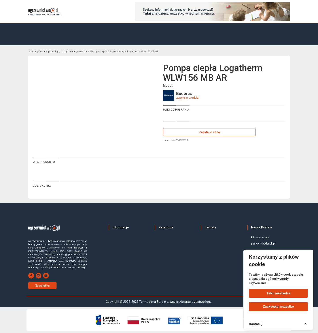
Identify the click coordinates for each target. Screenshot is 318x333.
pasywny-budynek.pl (263, 243)
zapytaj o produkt (187, 97)
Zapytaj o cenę (209, 132)
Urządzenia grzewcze (74, 51)
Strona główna (36, 51)
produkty (53, 51)
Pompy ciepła (98, 51)
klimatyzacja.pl (260, 237)
